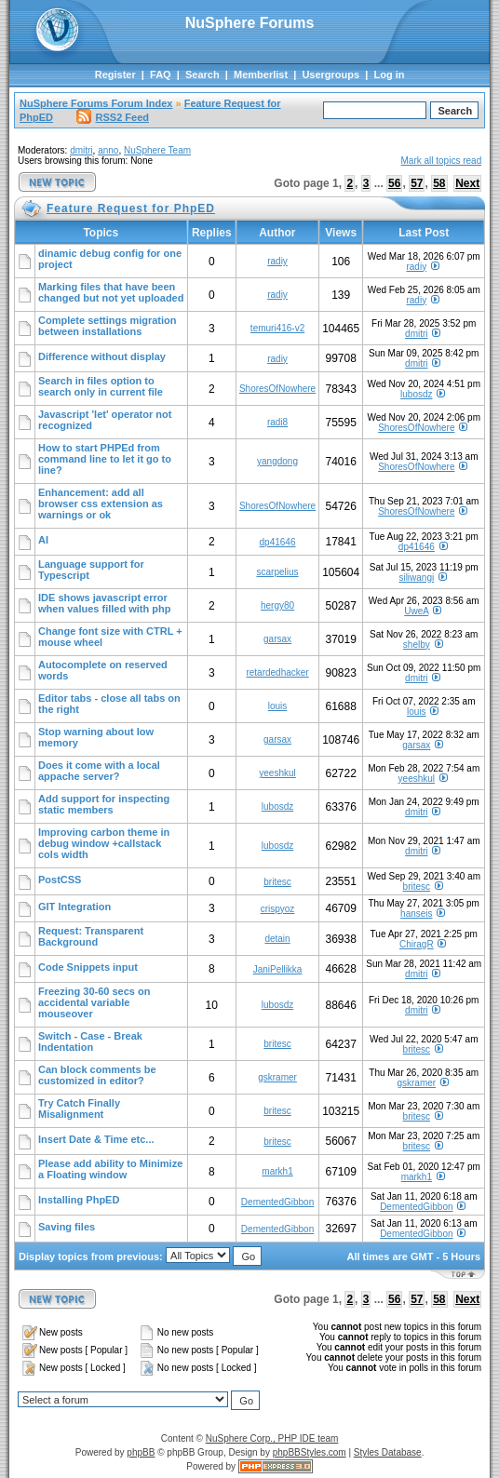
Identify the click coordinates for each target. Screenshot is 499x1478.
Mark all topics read (441, 160)
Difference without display (102, 356)
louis (278, 706)
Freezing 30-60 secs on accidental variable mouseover (94, 1002)
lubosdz (416, 394)
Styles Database (388, 1452)
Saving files (66, 1226)
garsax (277, 639)
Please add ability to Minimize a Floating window (110, 1169)
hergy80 (277, 605)
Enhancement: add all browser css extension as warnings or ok (100, 503)
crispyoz (278, 909)
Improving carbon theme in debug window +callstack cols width (103, 843)
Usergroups (330, 74)
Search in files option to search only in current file (100, 386)
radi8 (277, 422)
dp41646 (278, 542)
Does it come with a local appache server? (99, 770)
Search (202, 74)
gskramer (277, 1077)
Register (115, 74)
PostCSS (59, 879)
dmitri (81, 150)
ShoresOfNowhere (277, 388)
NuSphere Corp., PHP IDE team (272, 1438)
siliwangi (416, 577)
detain (277, 939)
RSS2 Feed (112, 117)
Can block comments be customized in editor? (97, 1075)
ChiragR (416, 944)
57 (417, 183)
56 (394, 183)
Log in (388, 74)
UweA (416, 611)
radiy (277, 261)
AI (43, 539)
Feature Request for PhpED (131, 208)
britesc (276, 882)
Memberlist (261, 74)
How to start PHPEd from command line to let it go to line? (104, 459)
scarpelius (278, 572)
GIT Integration (74, 906)
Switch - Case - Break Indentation (90, 1041)
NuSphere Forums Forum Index (96, 103)
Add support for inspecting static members (103, 804)
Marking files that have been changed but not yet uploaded (110, 292)
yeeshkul (277, 773)
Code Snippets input (88, 967)
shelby (416, 644)
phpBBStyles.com (309, 1452)
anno (108, 150)
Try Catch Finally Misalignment (79, 1108)
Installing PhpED (78, 1199)
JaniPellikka (278, 969)
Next (467, 183)
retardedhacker (277, 672)
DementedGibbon (277, 1202)
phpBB (141, 1452)
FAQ (160, 74)
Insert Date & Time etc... (96, 1139)
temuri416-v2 (277, 328)
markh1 (277, 1171)
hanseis (416, 913)
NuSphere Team (157, 150)
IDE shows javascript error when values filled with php (104, 603)
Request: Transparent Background (90, 936)
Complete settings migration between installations (107, 326)
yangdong (277, 461)
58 (439, 183)
